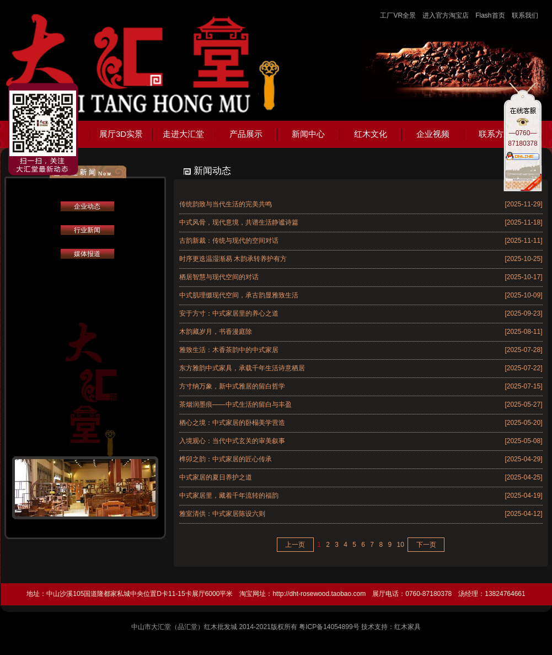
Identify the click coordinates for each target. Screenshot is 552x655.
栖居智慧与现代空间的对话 (219, 277)
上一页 (295, 545)
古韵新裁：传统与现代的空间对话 (228, 240)
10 (400, 545)
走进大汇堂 (183, 134)
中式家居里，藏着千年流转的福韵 (228, 495)
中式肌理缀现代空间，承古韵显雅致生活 (238, 295)
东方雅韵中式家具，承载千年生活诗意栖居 (242, 368)
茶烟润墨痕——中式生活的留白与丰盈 (235, 404)
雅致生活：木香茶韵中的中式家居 (228, 350)
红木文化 (370, 134)
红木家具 (407, 627)
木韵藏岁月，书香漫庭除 (215, 332)
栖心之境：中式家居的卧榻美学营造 (232, 423)
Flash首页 (490, 15)
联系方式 (495, 134)
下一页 (426, 545)
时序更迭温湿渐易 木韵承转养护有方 (233, 259)
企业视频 (432, 134)
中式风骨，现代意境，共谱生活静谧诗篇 (238, 222)
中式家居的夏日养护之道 (215, 477)
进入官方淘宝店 (445, 15)
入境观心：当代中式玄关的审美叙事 (232, 441)
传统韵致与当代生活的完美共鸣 (225, 204)
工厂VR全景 (398, 15)
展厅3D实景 (121, 134)
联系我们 (525, 15)
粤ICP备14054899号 (329, 627)
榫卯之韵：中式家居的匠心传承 (225, 459)
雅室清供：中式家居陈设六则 (222, 514)
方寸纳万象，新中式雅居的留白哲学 (232, 386)
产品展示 (245, 134)
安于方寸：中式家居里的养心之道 (228, 313)
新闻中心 (308, 134)
